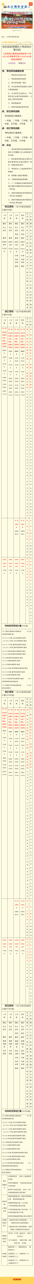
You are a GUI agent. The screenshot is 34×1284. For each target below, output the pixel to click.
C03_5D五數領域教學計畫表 (11, 664)
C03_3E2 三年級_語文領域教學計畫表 (15, 641)
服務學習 (11, 1247)
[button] (3, 21)
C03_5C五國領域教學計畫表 (11, 660)
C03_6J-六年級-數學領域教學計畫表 (13, 672)
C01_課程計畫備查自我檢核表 (12, 631)
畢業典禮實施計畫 (18, 1199)
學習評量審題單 (13, 1183)
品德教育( (11, 1253)
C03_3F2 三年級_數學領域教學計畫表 (15, 647)
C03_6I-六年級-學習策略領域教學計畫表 (15, 668)
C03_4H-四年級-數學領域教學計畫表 (14, 654)
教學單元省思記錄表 (14, 1189)
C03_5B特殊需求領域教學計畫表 (12, 658)
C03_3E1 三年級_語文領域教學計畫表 (14, 638)
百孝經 (24, 1243)
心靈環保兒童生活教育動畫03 (17, 1226)
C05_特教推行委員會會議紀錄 (11, 685)
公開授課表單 (12, 1176)
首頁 (2, 37)
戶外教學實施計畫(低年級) (17, 1206)
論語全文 (22, 1233)
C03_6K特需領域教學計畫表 (11, 675)
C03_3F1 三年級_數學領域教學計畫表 (14, 644)
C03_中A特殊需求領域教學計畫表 (13, 678)
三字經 (16, 1233)
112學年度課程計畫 (12, 37)
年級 (9, 120)
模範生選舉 (30, 602)
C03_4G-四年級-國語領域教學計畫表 (13, 651)
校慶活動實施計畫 (14, 1196)
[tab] (12, 30)
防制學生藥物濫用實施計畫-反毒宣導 (20, 1216)
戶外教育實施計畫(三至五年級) (18, 1209)
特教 (20, 63)
